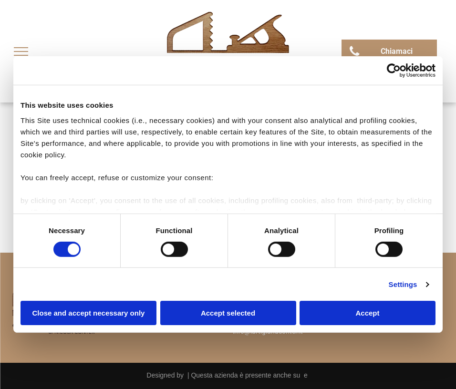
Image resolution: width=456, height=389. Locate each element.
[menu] (21, 51)
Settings (403, 284)
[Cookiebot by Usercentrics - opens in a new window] (393, 70)
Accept (367, 313)
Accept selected (228, 313)
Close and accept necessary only (88, 313)
